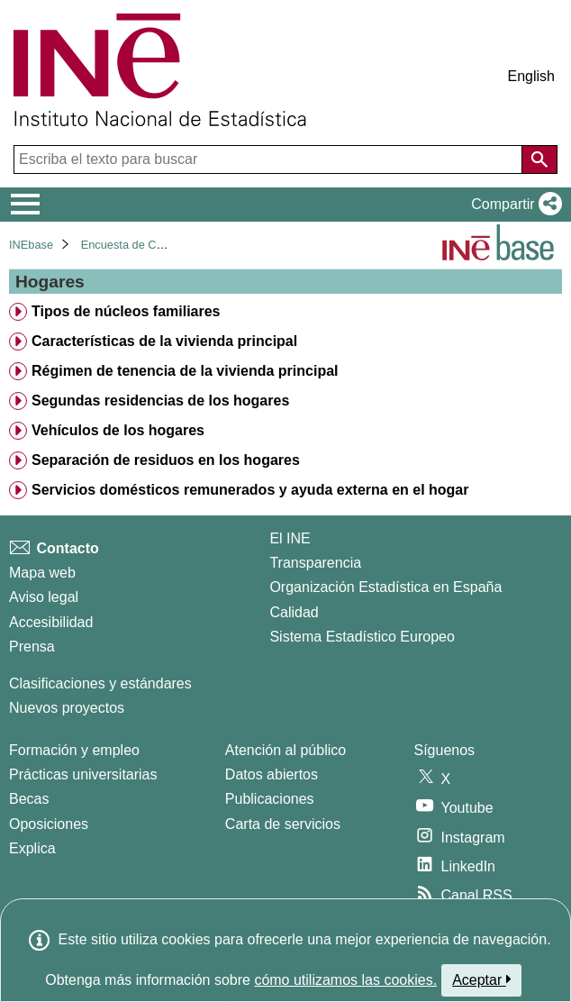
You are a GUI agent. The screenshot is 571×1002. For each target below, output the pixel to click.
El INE (289, 538)
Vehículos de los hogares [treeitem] (118, 430)
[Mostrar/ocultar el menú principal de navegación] (25, 204)
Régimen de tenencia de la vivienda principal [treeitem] (185, 370)
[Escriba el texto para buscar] (270, 159)
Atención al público (285, 750)
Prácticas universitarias (83, 774)
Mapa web (42, 572)
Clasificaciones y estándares (100, 683)
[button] (513, 204)
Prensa (32, 646)
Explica (32, 848)
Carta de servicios (282, 824)
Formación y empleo (74, 750)
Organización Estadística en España (385, 587)
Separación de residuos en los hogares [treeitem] (166, 460)
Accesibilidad (51, 622)
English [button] (531, 76)
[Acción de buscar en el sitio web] (539, 159)
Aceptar (481, 979)
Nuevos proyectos (66, 707)
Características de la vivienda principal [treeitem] (164, 341)
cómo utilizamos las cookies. (345, 980)
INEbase (31, 244)
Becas (29, 798)
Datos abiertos (271, 774)
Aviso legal (43, 597)
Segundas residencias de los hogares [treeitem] (160, 400)
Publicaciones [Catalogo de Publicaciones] (269, 798)
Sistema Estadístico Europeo (361, 636)
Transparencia (315, 562)
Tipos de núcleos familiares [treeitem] (126, 311)
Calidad (293, 612)
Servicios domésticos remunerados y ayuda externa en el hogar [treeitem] (250, 489)
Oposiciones (48, 824)
